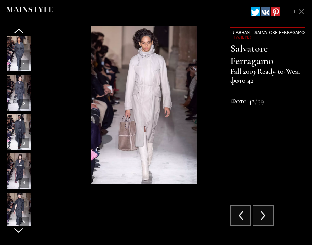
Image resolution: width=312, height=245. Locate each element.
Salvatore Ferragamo (279, 32)
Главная (240, 32)
